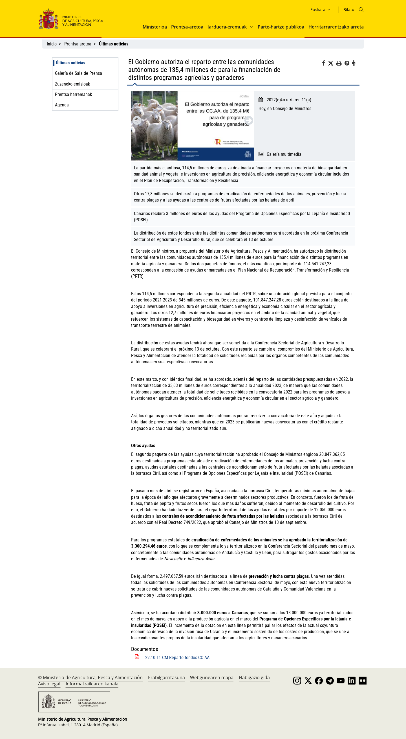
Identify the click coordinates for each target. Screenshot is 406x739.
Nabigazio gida (254, 677)
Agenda (62, 105)
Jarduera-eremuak (227, 27)
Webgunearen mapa (211, 677)
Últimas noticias (70, 62)
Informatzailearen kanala (92, 684)
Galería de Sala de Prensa (78, 73)
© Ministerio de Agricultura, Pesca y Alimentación (90, 677)
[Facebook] (325, 64)
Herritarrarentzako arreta (336, 27)
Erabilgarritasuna (166, 677)
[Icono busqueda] (361, 9)
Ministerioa (155, 27)
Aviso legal (49, 684)
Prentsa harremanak (73, 94)
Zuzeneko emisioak (72, 84)
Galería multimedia (284, 154)
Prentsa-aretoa (187, 27)
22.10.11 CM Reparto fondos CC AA (177, 657)
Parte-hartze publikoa (281, 27)
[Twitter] (332, 63)
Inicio (52, 44)
